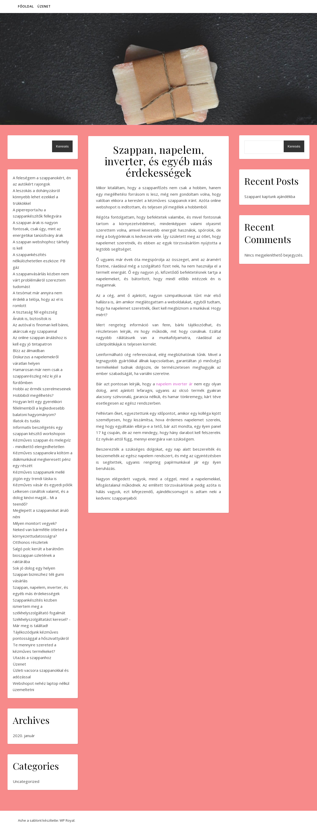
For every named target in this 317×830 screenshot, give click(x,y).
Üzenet (44, 6)
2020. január (24, 735)
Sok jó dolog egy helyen (34, 568)
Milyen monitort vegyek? (35, 523)
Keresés (294, 146)
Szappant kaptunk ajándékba (269, 196)
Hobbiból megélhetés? (33, 395)
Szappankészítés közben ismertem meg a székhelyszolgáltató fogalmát (39, 606)
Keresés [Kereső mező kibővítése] (62, 146)
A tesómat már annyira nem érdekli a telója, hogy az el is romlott (38, 299)
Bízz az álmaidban (29, 350)
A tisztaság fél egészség (35, 312)
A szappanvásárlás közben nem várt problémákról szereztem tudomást (41, 280)
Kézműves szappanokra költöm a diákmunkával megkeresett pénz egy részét (42, 459)
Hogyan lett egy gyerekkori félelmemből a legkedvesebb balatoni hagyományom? (39, 408)
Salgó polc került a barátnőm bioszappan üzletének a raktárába (38, 555)
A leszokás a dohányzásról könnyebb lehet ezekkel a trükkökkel (36, 197)
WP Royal (67, 820)
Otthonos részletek (30, 542)
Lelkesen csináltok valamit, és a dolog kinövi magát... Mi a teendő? (40, 498)
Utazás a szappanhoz (32, 657)
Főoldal (26, 6)
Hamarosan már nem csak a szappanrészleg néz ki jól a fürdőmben (37, 376)
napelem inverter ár (174, 383)
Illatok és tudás (26, 420)
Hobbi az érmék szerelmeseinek (42, 388)
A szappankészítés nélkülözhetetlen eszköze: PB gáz (39, 261)
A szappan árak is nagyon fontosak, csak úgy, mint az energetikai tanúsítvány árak (38, 229)
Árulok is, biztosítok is (32, 318)
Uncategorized (26, 781)
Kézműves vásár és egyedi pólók (42, 484)
